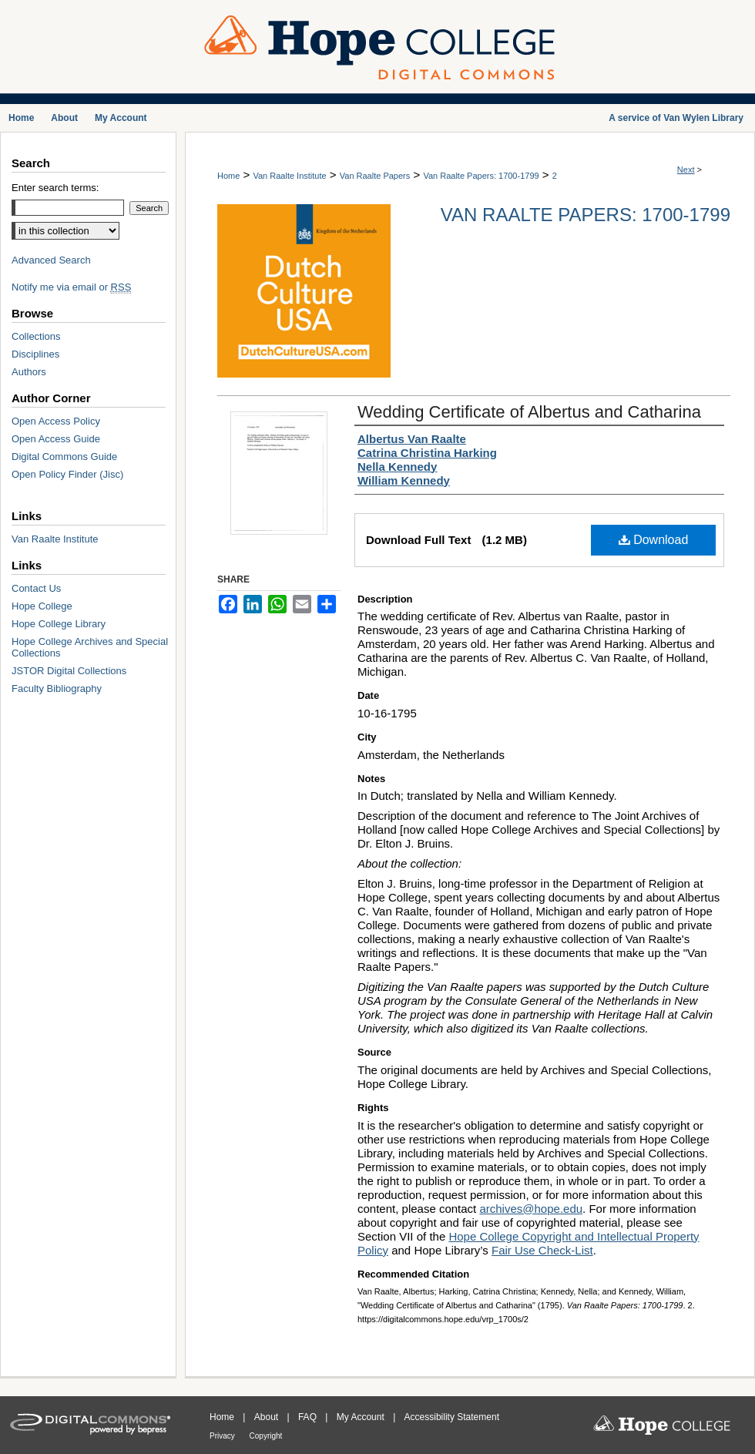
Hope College (42, 606)
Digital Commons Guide (64, 456)
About (267, 1417)
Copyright (266, 1436)
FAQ (308, 1417)
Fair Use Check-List (542, 1250)
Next (686, 169)
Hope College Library (59, 624)
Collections (36, 336)
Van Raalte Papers (375, 175)
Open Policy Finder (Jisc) (67, 474)
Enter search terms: (55, 187)
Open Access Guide (56, 439)
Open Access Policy (56, 421)
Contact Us (36, 588)
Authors (29, 372)
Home (228, 175)
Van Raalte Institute (289, 175)
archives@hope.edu (530, 1208)
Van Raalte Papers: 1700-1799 (481, 175)
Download (654, 539)
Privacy (223, 1436)
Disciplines (35, 354)
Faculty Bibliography (57, 688)
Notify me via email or (71, 287)
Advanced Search (51, 260)
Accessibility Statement (451, 1417)
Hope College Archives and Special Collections (90, 647)
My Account (362, 1417)
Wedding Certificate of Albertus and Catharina (529, 411)
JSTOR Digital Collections (69, 671)
